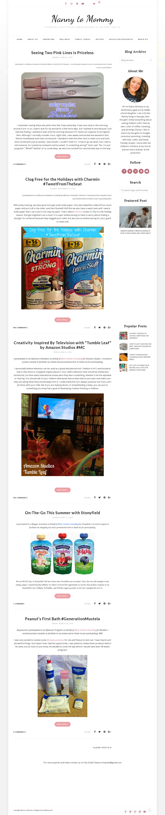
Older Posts (101, 747)
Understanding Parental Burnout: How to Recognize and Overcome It (135, 232)
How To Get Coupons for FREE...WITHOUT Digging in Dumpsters (140, 346)
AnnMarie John (48, 810)
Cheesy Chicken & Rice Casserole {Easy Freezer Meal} (139, 357)
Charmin (78, 211)
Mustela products (55, 640)
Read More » (62, 156)
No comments (20, 327)
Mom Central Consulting (85, 630)
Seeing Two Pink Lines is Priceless (62, 52)
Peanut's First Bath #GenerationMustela (62, 618)
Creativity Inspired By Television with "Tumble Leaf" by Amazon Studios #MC (63, 345)
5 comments (19, 732)
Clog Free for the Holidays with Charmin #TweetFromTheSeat (62, 181)
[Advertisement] (135, 279)
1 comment (19, 604)
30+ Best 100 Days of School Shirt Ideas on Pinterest (139, 335)
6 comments (19, 164)
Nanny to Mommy (82, 18)
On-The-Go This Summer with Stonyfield (62, 512)
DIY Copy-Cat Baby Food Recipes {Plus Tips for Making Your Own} (139, 367)
